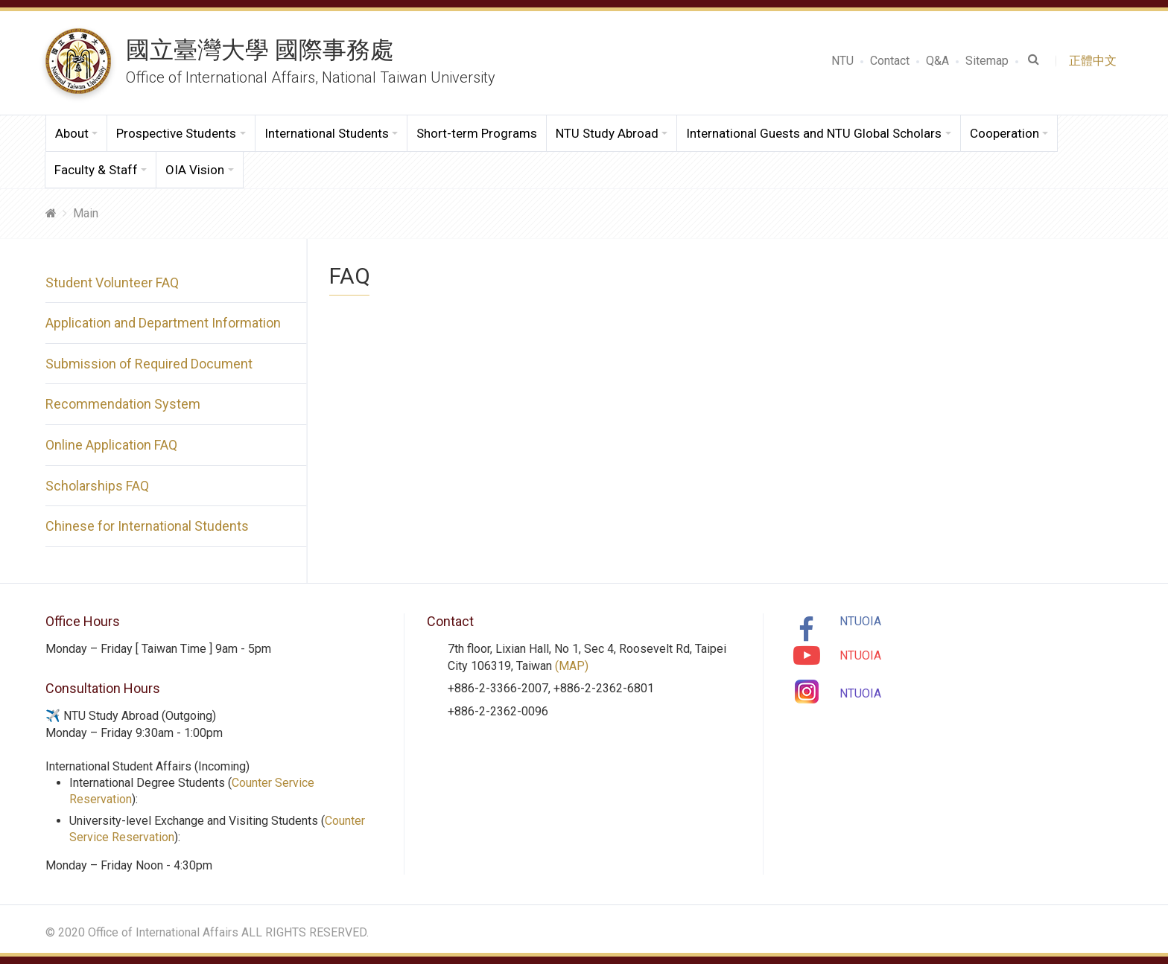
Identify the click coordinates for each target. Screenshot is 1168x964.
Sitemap (987, 61)
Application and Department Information (163, 323)
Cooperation (1004, 133)
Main (85, 213)
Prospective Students (176, 133)
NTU (842, 61)
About (72, 133)
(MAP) (571, 666)
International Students (326, 133)
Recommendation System (122, 404)
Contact (890, 61)
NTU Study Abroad (607, 133)
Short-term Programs (476, 133)
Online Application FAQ (111, 445)
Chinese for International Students (147, 526)
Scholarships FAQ (97, 486)
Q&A (937, 61)
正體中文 (1096, 61)
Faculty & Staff (96, 169)
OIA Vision (194, 169)
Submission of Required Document (149, 363)
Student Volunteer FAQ (112, 282)
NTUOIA (860, 621)
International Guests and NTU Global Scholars (814, 133)
